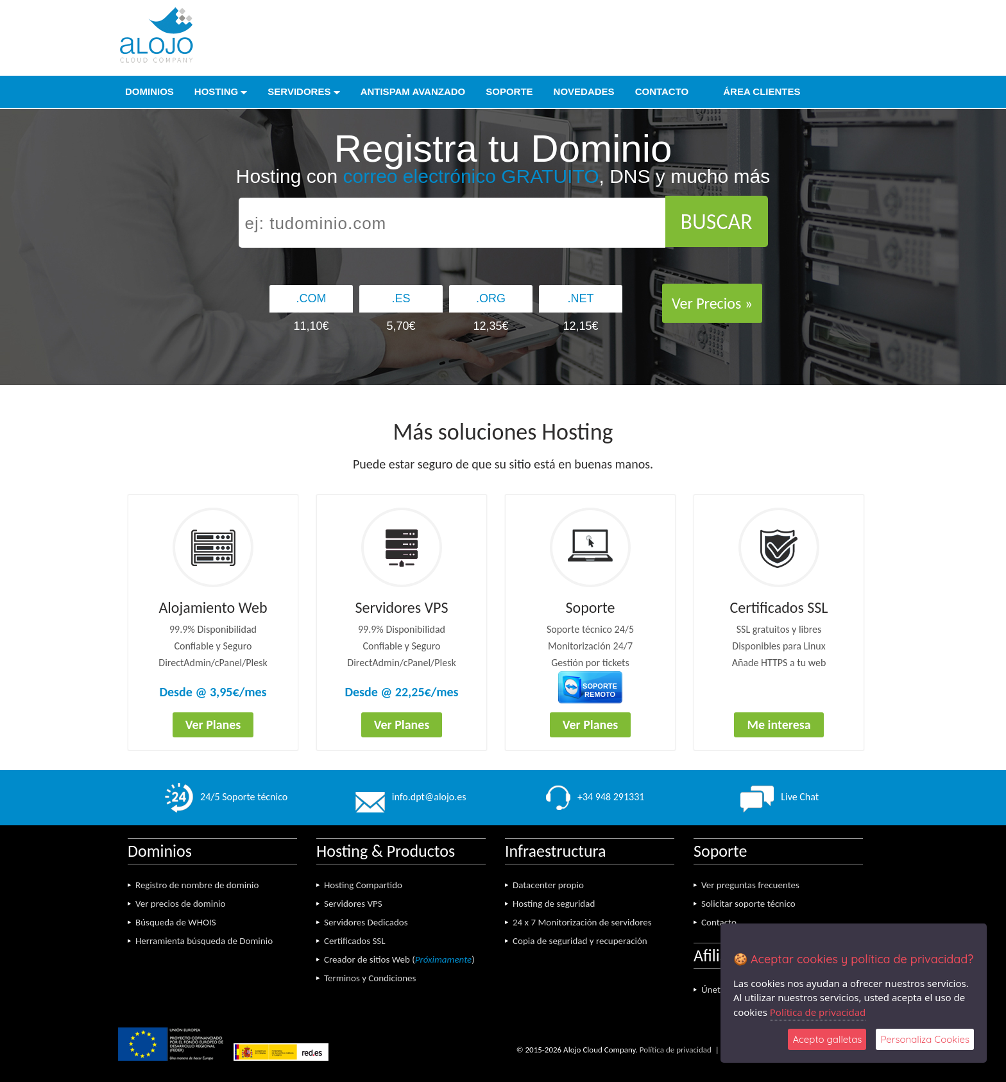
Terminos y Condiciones (370, 978)
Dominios (149, 91)
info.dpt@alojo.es (410, 797)
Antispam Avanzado (413, 91)
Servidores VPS (353, 903)
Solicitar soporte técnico (748, 903)
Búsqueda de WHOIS (175, 922)
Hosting (221, 91)
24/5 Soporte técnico (226, 797)
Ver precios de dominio (180, 903)
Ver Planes (213, 724)
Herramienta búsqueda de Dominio (204, 941)
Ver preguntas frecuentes (750, 885)
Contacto (662, 91)
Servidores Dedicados (366, 922)
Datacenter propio (548, 885)
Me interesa (778, 724)
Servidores (303, 91)
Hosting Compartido (363, 885)
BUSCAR (717, 222)
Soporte (509, 91)
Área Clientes (754, 91)
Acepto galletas (827, 1039)
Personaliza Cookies (924, 1039)
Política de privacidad (676, 1049)
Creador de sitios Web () (399, 959)
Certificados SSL (355, 941)
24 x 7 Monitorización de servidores (582, 922)
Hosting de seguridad (554, 903)
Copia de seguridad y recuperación (580, 941)
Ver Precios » (712, 303)
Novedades (584, 91)
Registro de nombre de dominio (197, 885)
